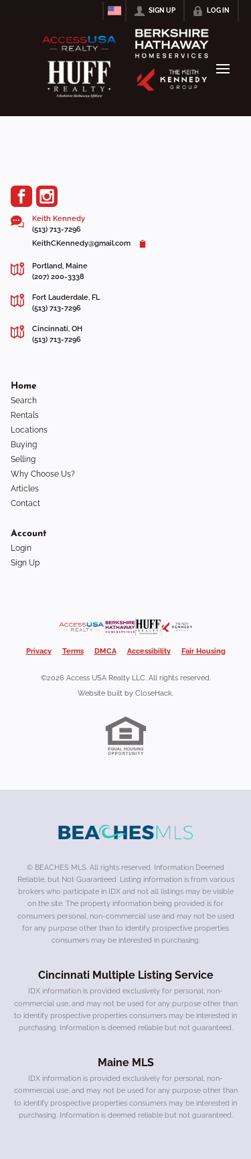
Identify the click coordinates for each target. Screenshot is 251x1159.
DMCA (105, 651)
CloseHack (153, 693)
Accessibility (149, 651)
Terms (73, 651)
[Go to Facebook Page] (21, 196)
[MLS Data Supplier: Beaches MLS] (126, 832)
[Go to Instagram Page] (47, 196)
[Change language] (114, 10)
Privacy (39, 651)
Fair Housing (203, 651)
